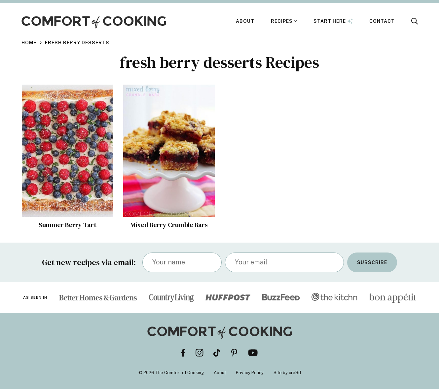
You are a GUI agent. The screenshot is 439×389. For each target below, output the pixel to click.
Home (28, 42)
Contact (382, 21)
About (245, 21)
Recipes (282, 21)
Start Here (333, 21)
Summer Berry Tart (67, 224)
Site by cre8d (287, 372)
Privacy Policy (250, 372)
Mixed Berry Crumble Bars (168, 224)
